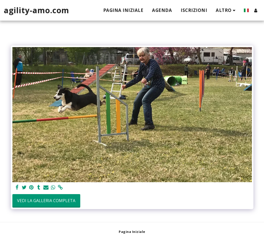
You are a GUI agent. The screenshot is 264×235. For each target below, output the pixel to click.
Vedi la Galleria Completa (46, 200)
